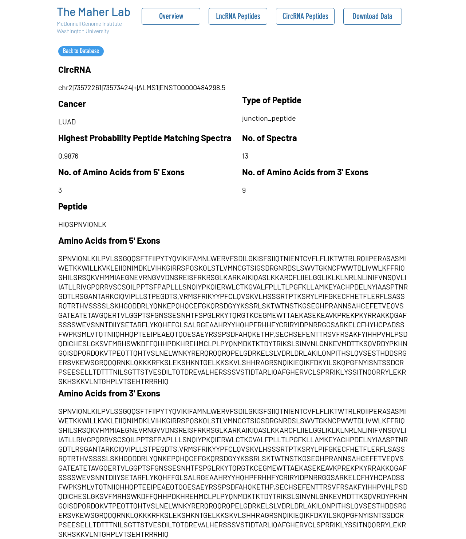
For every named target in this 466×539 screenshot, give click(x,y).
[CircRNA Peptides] (305, 16)
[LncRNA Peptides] (238, 16)
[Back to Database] (81, 51)
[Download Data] (372, 16)
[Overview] (171, 16)
